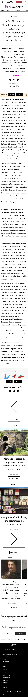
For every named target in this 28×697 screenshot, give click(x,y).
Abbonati (19, 2)
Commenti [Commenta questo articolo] (14, 86)
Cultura (14, 17)
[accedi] (25, 2)
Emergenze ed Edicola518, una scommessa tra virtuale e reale (14, 520)
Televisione (17, 10)
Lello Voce (14, 529)
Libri (9, 381)
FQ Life (11, 10)
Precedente (14, 420)
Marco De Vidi (14, 75)
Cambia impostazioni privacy (10, 654)
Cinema (23, 10)
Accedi (8, 633)
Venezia (18, 381)
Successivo (14, 478)
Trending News (5, 10)
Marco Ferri (12, 603)
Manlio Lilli (15, 474)
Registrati (20, 633)
